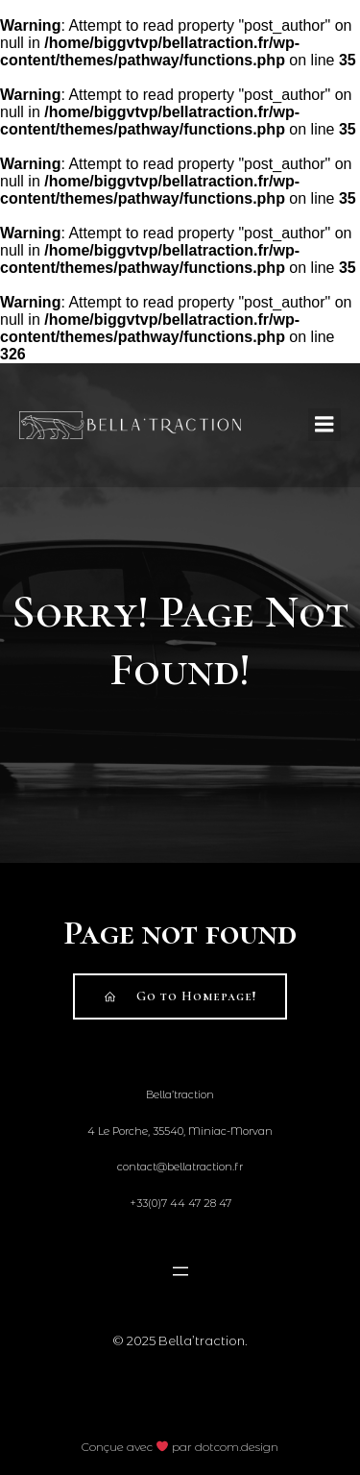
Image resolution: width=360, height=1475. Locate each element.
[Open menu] (180, 1271)
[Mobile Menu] (324, 424)
